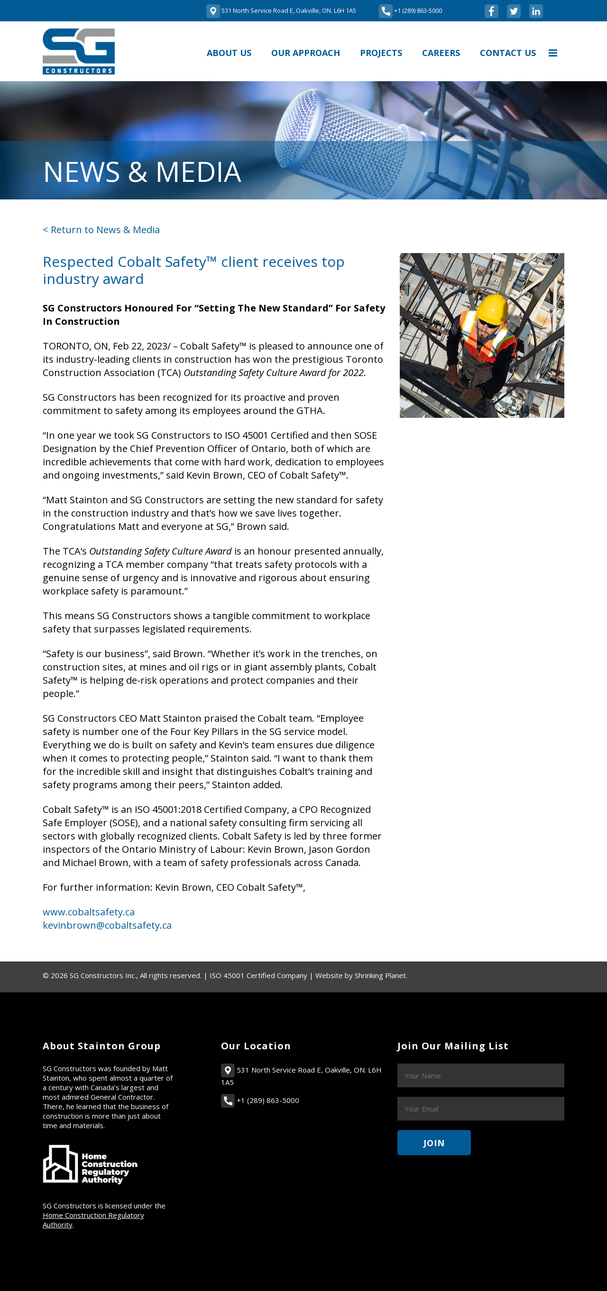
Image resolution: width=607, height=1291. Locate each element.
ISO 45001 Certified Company (258, 975)
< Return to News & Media (101, 229)
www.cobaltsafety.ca (89, 911)
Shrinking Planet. (381, 975)
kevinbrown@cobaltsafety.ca (107, 925)
